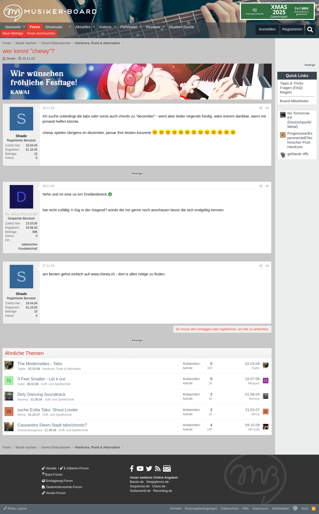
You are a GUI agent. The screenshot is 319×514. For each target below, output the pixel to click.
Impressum (260, 508)
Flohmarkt (128, 27)
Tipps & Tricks (291, 83)
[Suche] (310, 30)
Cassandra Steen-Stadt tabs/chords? (52, 425)
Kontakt (175, 508)
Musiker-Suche (181, 27)
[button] (24, 27)
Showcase (55, 27)
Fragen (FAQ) (291, 88)
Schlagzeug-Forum (57, 481)
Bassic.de (137, 482)
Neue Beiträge (12, 33)
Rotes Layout (15, 508)
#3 (267, 266)
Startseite (13, 27)
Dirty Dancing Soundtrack (41, 394)
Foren (35, 27)
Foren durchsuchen (41, 33)
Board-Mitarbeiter (294, 101)
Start (304, 508)
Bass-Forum (52, 474)
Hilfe (245, 508)
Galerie (105, 27)
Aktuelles (82, 27)
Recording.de (162, 491)
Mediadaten (280, 508)
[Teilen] (261, 108)
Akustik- (49, 468)
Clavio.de (158, 486)
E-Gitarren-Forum (74, 468)
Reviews (153, 27)
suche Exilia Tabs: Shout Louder (47, 410)
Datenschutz (230, 508)
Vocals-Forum (54, 493)
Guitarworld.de (140, 491)
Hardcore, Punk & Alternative (61, 369)
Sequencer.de (140, 486)
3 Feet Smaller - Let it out (41, 379)
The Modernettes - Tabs (39, 363)
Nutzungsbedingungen (201, 508)
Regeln (286, 92)
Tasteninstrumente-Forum (62, 487)
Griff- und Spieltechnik (56, 384)
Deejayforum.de (157, 482)
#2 (267, 186)
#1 (267, 108)
